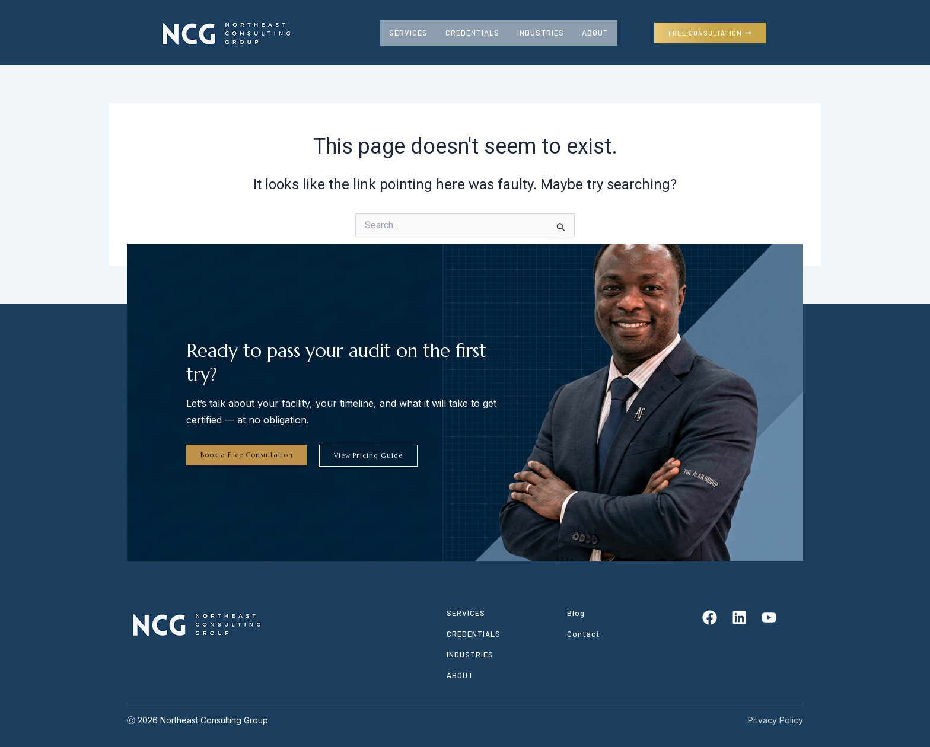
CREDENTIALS (472, 32)
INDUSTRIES (540, 32)
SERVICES (408, 32)
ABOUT (595, 32)
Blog (576, 613)
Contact (583, 634)
